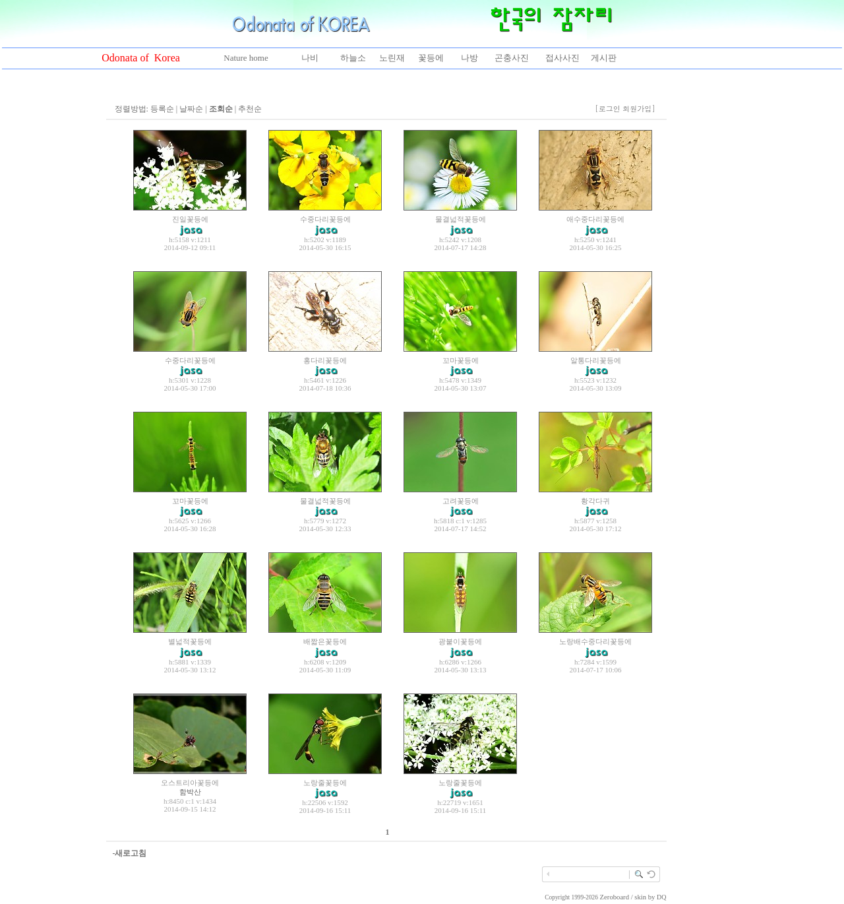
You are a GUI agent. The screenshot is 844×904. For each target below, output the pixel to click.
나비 (309, 58)
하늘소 (353, 58)
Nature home (246, 58)
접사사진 (562, 58)
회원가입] (639, 108)
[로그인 (607, 108)
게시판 (604, 58)
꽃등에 (431, 58)
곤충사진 (512, 58)
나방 (469, 58)
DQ (661, 897)
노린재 (392, 58)
